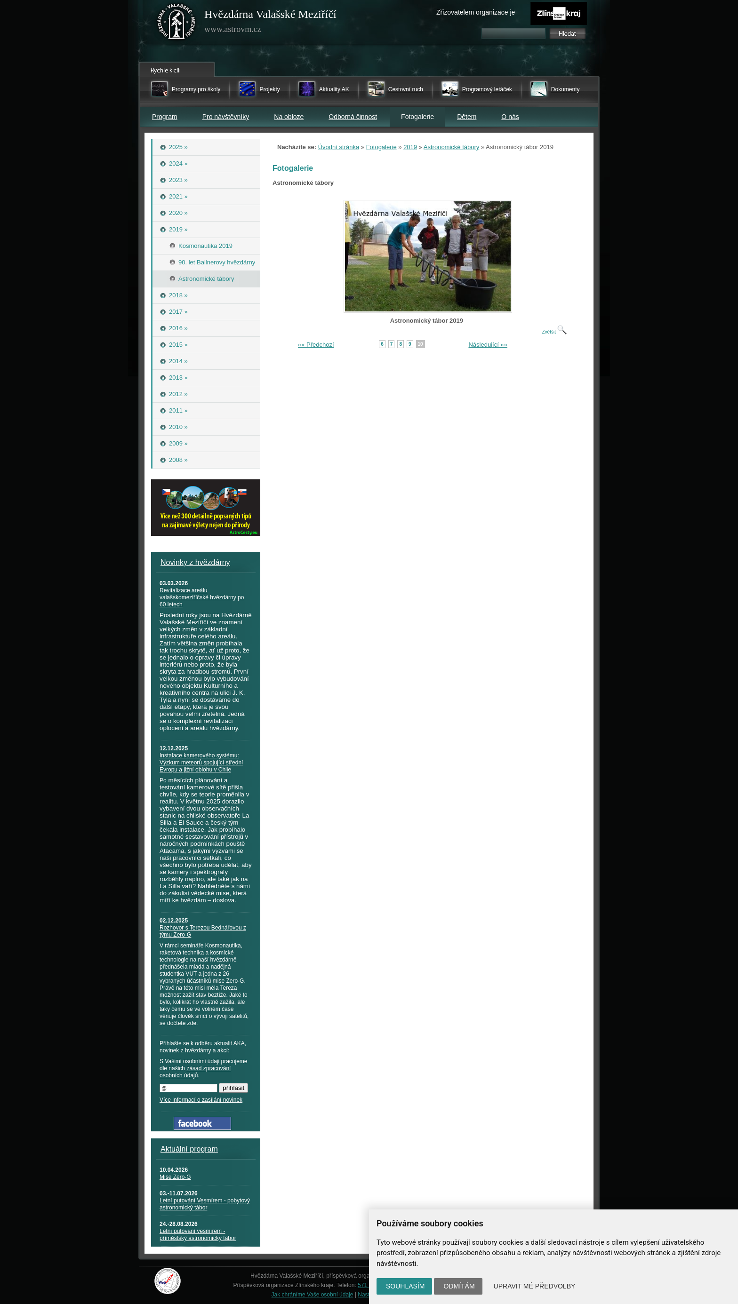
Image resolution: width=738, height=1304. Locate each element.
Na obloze (289, 116)
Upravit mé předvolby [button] (535, 1286)
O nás (510, 116)
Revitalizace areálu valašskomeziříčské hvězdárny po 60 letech (202, 597)
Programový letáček (487, 89)
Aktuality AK (334, 89)
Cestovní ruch (405, 89)
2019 (410, 147)
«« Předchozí (316, 344)
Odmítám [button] (458, 1286)
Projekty (269, 89)
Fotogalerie (381, 147)
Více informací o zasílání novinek (201, 1100)
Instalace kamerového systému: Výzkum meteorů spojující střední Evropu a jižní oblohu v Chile (201, 762)
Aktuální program (189, 1149)
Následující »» (487, 344)
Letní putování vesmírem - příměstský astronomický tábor (198, 1234)
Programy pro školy (196, 89)
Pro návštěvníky (225, 116)
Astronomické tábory (452, 147)
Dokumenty (565, 89)
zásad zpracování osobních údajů (195, 1072)
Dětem (466, 116)
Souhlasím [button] (405, 1286)
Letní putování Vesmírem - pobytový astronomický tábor (205, 1204)
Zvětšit (554, 331)
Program (164, 116)
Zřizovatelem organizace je (475, 12)
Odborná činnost (353, 116)
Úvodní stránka (338, 147)
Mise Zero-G (175, 1177)
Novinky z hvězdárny (195, 562)
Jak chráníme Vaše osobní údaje (312, 1294)
